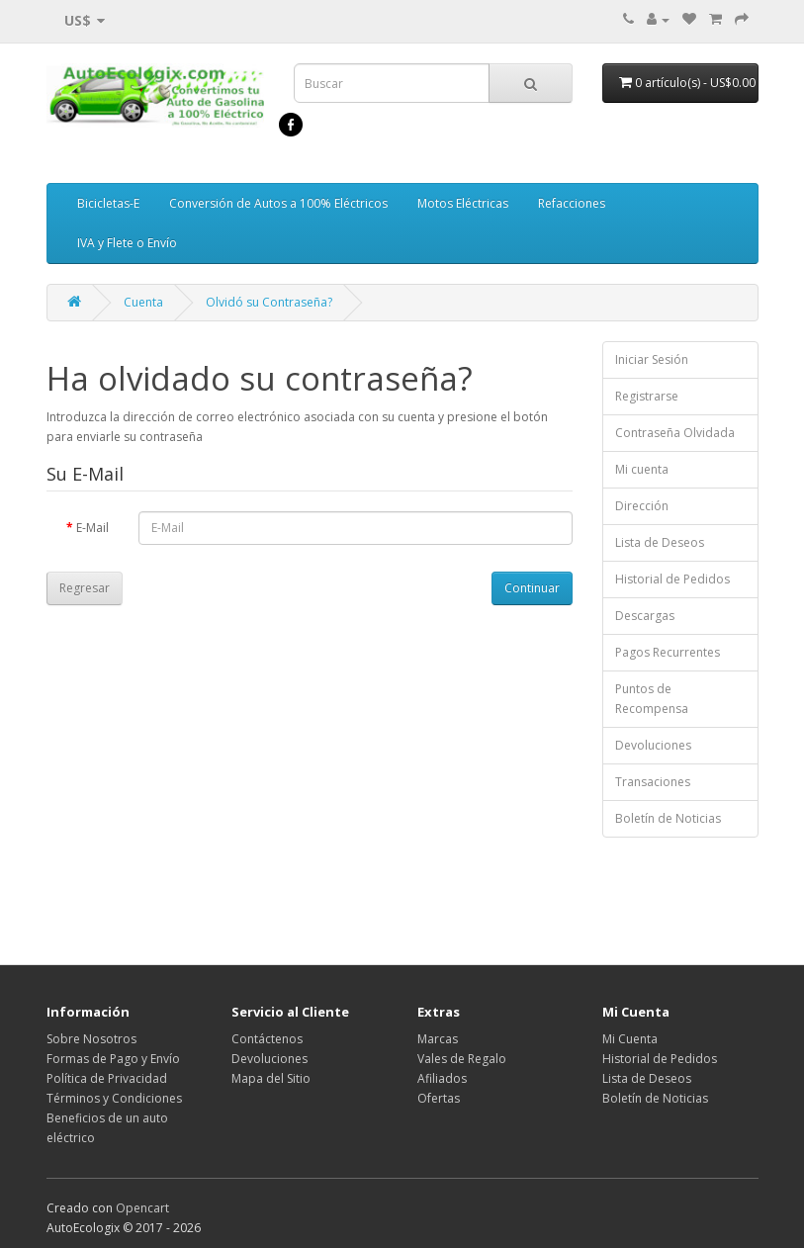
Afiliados (442, 1078)
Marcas (437, 1038)
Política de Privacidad (106, 1078)
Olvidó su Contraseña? (269, 302)
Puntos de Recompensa (651, 698)
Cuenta (143, 302)
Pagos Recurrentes (667, 652)
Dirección (642, 505)
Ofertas (438, 1098)
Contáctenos (267, 1038)
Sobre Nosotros (91, 1038)
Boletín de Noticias (668, 818)
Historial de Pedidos (672, 579)
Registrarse (646, 396)
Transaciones (652, 781)
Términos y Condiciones (114, 1098)
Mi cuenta (642, 469)
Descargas (644, 615)
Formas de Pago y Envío (113, 1058)
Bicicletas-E (108, 203)
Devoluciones (653, 745)
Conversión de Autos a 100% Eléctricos (278, 203)
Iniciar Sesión (651, 359)
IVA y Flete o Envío (127, 242)
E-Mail (92, 527)
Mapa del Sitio (271, 1078)
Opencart (142, 1208)
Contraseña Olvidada (675, 432)
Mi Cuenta (630, 1038)
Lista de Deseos (659, 542)
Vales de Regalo (461, 1058)
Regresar (84, 587)
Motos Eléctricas (462, 203)
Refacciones (571, 203)
